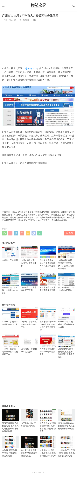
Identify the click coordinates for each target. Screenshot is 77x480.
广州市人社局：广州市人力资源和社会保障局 (47, 220)
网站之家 (22, 220)
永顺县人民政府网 (10, 253)
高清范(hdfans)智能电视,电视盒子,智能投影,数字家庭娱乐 (66, 346)
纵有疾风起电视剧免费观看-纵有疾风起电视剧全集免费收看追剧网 (10, 420)
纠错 (34, 20)
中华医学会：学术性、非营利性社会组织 (10, 283)
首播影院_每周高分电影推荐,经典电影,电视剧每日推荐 (48, 446)
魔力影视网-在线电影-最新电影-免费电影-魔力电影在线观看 (48, 420)
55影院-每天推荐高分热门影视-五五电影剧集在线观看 (66, 446)
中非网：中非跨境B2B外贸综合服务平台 (29, 317)
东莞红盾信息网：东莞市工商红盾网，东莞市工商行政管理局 (66, 258)
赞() (69, 233)
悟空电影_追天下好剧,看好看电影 (29, 418)
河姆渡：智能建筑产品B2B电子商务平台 (48, 345)
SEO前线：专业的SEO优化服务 (29, 344)
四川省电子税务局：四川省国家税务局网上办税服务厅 (48, 258)
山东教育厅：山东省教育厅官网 (29, 282)
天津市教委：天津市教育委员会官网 (48, 282)
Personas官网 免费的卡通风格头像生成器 (66, 317)
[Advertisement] (38, 43)
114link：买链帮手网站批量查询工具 (10, 316)
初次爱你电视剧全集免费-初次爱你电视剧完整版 (29, 446)
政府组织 (26, 20)
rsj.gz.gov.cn (31, 68)
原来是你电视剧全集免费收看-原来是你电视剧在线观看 (66, 419)
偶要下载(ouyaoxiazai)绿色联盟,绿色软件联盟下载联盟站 (48, 319)
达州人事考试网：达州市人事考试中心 (29, 256)
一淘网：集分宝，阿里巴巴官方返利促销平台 (10, 345)
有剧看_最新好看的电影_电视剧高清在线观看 (10, 446)
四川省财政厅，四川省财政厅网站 (66, 282)
